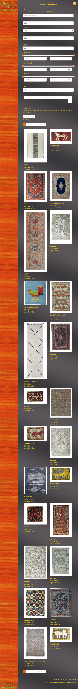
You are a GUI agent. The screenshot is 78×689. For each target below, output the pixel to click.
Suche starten (48, 97)
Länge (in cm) (27, 52)
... (34, 124)
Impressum (63, 680)
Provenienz (26, 27)
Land (24, 20)
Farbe (25, 87)
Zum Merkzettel (29, 116)
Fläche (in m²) (27, 73)
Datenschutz (72, 680)
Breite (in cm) (27, 63)
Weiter (40, 124)
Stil (24, 35)
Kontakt (56, 680)
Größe (25, 45)
